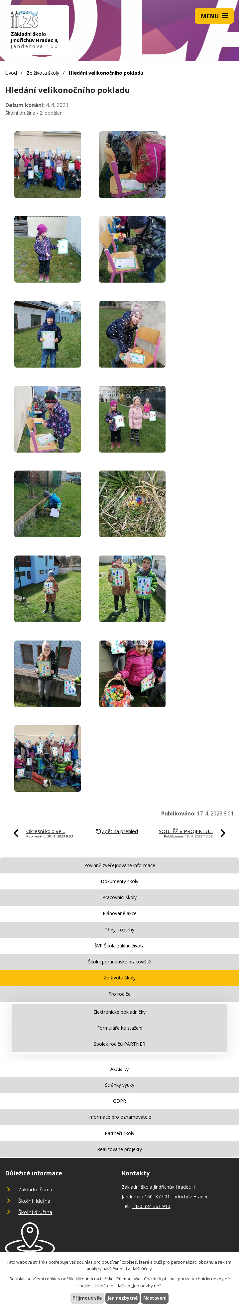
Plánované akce (120, 913)
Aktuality (119, 1069)
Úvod (11, 73)
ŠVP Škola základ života (119, 945)
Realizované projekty (119, 1149)
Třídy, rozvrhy (119, 929)
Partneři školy (119, 1133)
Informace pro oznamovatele (119, 1117)
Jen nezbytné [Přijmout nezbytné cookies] (122, 1298)
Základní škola (35, 1189)
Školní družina (35, 1212)
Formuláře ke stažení (119, 1028)
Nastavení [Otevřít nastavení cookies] (156, 1298)
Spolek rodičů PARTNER (119, 1044)
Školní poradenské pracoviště (119, 961)
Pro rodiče (119, 994)
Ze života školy (43, 73)
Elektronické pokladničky (119, 1012)
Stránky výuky (119, 1085)
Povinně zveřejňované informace (119, 865)
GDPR (119, 1101)
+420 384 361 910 (151, 1206)
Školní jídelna (34, 1200)
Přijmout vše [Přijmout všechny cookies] (85, 1298)
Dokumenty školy (119, 881)
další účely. (142, 1268)
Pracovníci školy (119, 897)
